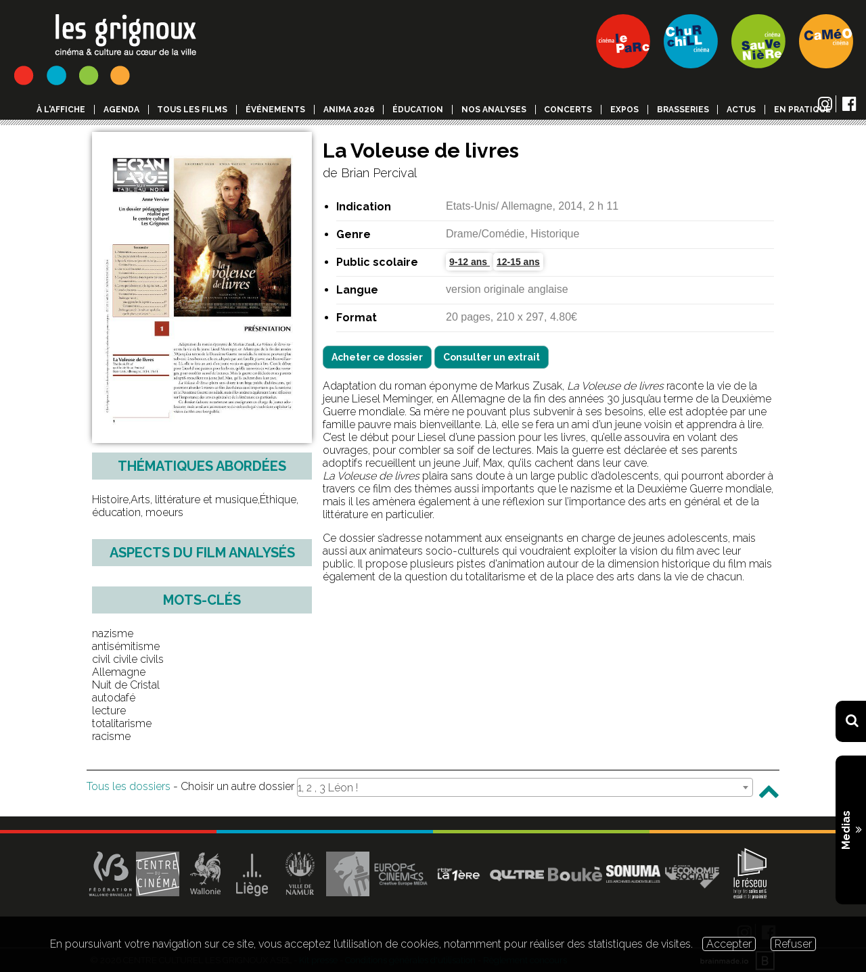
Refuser (793, 944)
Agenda (121, 109)
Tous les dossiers (128, 786)
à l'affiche (61, 109)
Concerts (568, 109)
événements (275, 109)
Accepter (729, 944)
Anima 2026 (349, 109)
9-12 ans (469, 261)
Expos (624, 109)
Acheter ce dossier (377, 357)
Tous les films (192, 109)
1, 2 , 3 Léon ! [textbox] (328, 787)
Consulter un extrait (491, 357)
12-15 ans (518, 261)
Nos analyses (493, 109)
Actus (741, 109)
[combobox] (525, 787)
